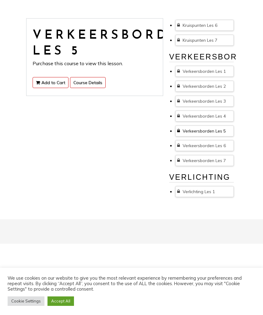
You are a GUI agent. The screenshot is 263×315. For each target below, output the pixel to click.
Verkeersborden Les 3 (201, 101)
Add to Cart (50, 82)
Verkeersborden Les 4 (201, 116)
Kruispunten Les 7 (197, 40)
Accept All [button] (60, 301)
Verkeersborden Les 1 (201, 71)
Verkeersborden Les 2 (201, 86)
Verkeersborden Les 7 (201, 160)
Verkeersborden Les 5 (201, 131)
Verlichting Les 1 (196, 191)
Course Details (87, 82)
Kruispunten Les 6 (197, 25)
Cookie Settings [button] (26, 301)
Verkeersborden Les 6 (201, 145)
